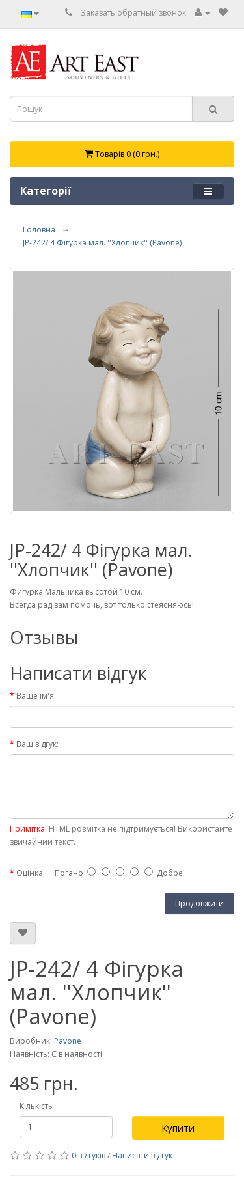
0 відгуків (88, 1155)
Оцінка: (30, 872)
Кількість (36, 1106)
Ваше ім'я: (36, 695)
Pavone (67, 1040)
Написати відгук (142, 1155)
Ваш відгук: (37, 743)
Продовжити (199, 903)
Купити (178, 1127)
